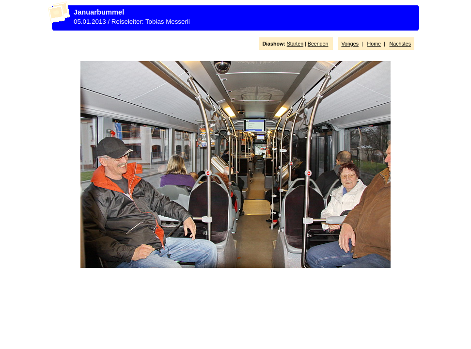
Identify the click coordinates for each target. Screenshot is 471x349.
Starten (295, 44)
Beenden (318, 44)
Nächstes (400, 44)
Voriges (350, 44)
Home (374, 44)
